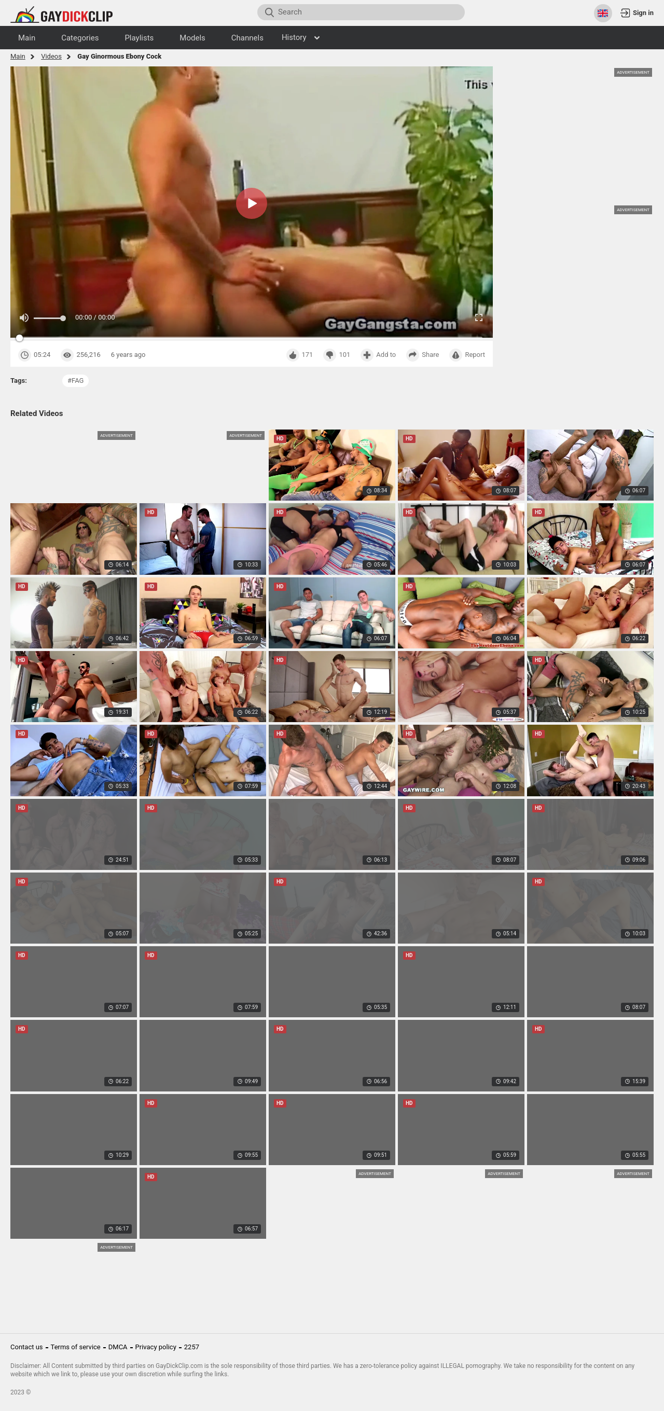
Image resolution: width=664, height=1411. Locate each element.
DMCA (118, 1347)
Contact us (26, 1347)
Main (17, 56)
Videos (51, 56)
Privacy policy (155, 1347)
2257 (191, 1347)
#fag (75, 380)
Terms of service (76, 1347)
